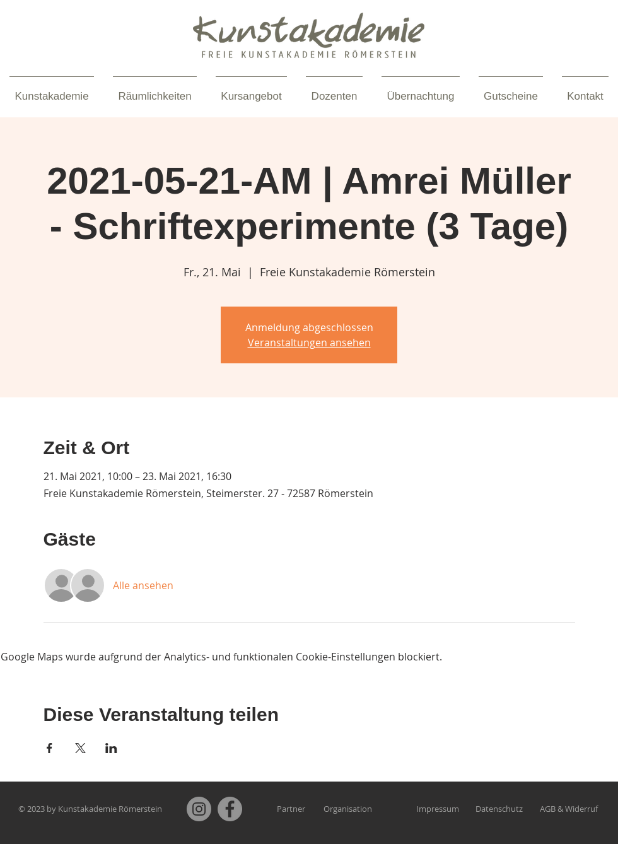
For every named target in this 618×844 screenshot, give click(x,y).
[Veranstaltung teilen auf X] (80, 748)
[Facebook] (230, 809)
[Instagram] (199, 809)
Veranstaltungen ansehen (309, 342)
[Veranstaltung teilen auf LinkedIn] (111, 748)
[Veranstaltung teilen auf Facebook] (49, 748)
